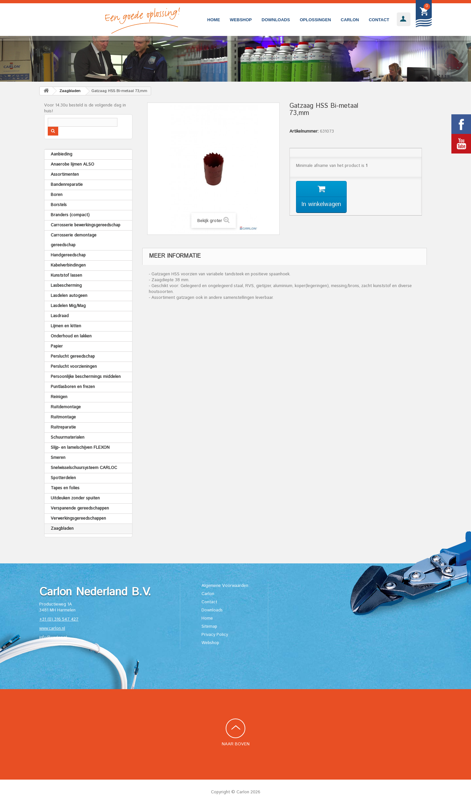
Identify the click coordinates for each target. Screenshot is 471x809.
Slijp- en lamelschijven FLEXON (80, 448)
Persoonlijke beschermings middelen (86, 377)
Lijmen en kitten (66, 326)
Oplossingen (315, 19)
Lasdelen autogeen (69, 296)
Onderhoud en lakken (71, 336)
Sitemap (209, 626)
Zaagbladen (62, 529)
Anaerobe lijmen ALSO (72, 164)
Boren (56, 195)
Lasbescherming (66, 286)
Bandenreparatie (67, 185)
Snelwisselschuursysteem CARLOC (84, 468)
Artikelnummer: (304, 132)
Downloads (276, 19)
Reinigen (59, 397)
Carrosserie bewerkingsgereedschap (85, 225)
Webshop (241, 19)
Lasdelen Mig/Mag (68, 306)
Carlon (350, 19)
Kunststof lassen (66, 275)
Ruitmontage (63, 417)
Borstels (59, 205)
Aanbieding (61, 154)
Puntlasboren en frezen (73, 387)
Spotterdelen (63, 478)
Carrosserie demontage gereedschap (73, 240)
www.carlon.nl (52, 628)
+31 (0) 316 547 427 (58, 619)
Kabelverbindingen (68, 265)
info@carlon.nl (53, 638)
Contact (379, 19)
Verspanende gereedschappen (80, 508)
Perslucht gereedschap (73, 356)
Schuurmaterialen (67, 437)
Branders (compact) (70, 215)
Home (213, 19)
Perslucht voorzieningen (74, 367)
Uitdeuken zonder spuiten (75, 498)
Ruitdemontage (66, 407)
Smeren (58, 458)
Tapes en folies (65, 488)
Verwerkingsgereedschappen (78, 518)
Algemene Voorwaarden (224, 586)
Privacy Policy (214, 635)
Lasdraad (60, 316)
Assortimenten (65, 174)
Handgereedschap (68, 255)
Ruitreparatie (63, 427)
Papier (57, 346)
